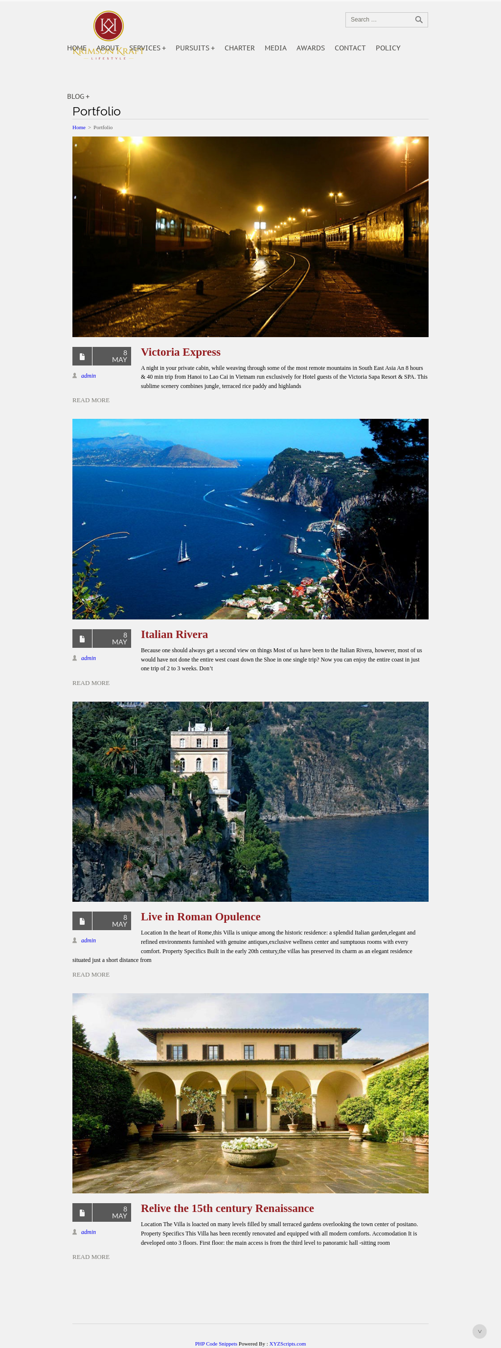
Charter (240, 48)
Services (144, 48)
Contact (350, 48)
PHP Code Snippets (216, 1344)
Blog (75, 96)
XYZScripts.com (287, 1344)
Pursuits (192, 48)
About (107, 48)
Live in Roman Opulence (201, 917)
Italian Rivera (174, 634)
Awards (310, 48)
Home (77, 48)
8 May (119, 356)
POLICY (388, 48)
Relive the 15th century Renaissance (227, 1208)
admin (88, 375)
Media (276, 48)
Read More (91, 400)
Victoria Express (181, 352)
